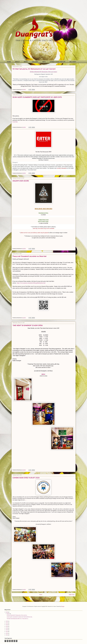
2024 (7, 622)
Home (40, 594)
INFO (44, 61)
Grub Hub (15, 122)
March (8, 613)
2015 (7, 629)
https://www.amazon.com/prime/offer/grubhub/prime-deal (31, 283)
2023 (7, 624)
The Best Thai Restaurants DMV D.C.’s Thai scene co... (18, 618)
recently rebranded (61, 168)
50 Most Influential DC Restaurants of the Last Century (43, 71)
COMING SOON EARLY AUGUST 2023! (26, 478)
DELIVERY (73, 61)
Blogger (62, 606)
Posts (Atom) (46, 598)
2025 (7, 621)
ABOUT (17, 61)
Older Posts (71, 594)
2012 (7, 634)
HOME (9, 61)
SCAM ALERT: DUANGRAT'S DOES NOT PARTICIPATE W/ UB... (20, 616)
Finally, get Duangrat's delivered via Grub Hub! (29, 256)
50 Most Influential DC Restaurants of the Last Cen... (17, 615)
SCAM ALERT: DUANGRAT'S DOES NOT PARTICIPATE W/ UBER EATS (37, 97)
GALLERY (35, 61)
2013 (7, 633)
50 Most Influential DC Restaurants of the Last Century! (34, 69)
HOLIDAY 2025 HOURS (21, 181)
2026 (7, 612)
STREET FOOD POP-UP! (57, 61)
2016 (7, 628)
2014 (7, 631)
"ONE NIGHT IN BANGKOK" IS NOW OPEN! (28, 325)
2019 (7, 626)
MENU (26, 61)
